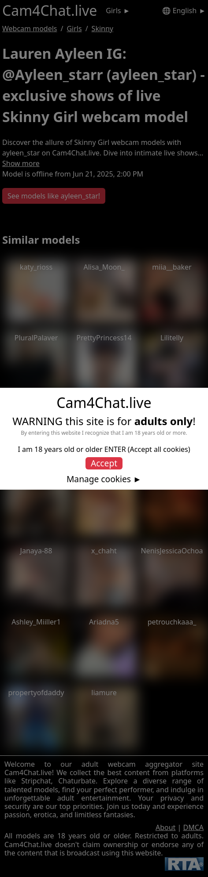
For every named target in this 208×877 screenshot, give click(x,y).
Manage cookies (99, 479)
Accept (104, 463)
